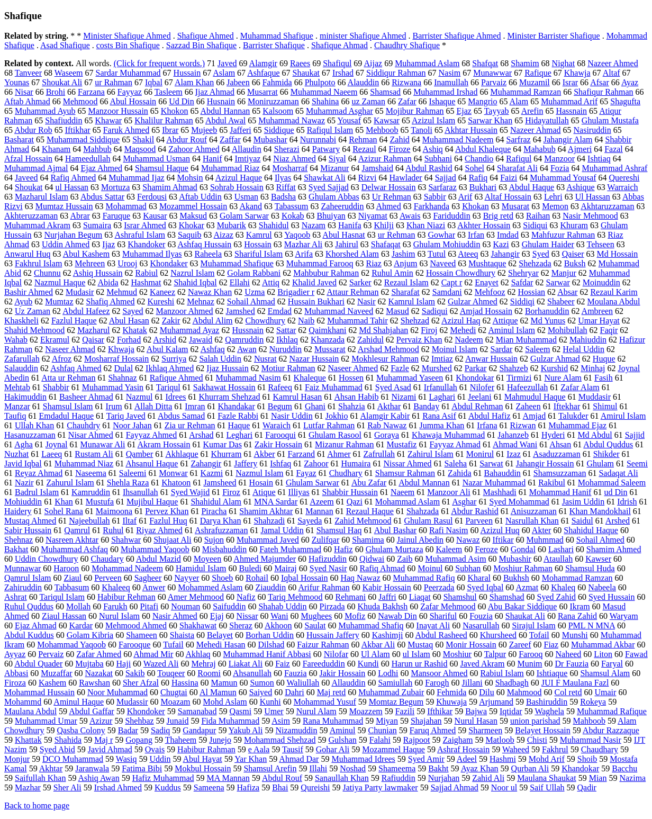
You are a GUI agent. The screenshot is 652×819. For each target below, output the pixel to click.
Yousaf (349, 120)
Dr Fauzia (572, 663)
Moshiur (457, 654)
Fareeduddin (324, 663)
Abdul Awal (225, 120)
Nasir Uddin (292, 415)
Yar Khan (250, 758)
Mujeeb (204, 129)
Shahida (68, 739)
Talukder (573, 415)
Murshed (437, 368)
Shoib (587, 758)
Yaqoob (297, 234)
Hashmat (146, 282)
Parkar (476, 368)
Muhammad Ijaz (136, 177)
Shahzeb (513, 368)
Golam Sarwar (244, 215)
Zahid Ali (488, 777)
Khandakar (236, 406)
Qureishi (315, 787)
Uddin (159, 758)
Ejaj (217, 615)
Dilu (486, 692)
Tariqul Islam (62, 596)
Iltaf (130, 520)
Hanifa (349, 225)
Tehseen (600, 244)
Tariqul (168, 387)
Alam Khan (194, 82)
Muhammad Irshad (445, 91)
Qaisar (93, 339)
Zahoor (316, 463)
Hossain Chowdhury (460, 272)
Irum (114, 406)
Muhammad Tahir (357, 320)
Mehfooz (490, 291)
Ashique (580, 187)
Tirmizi (518, 377)
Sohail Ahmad (251, 301)
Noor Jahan (132, 425)
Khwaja (121, 349)
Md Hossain (617, 253)
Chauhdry (83, 425)
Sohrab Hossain (237, 187)
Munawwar (492, 72)
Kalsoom (277, 110)
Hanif (212, 158)
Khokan (475, 206)
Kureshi (161, 301)
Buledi (250, 568)
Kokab (293, 215)
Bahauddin (502, 473)
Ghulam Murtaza (394, 549)
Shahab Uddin (282, 606)
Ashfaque (263, 72)
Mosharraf (290, 168)
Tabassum (292, 206)
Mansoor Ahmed (439, 673)
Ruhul (113, 530)
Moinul (430, 568)
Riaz (373, 263)
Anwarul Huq (27, 253)
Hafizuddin (328, 558)
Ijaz (108, 244)
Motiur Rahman (288, 368)
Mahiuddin (587, 339)
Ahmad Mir (153, 654)
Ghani (315, 406)
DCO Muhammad (72, 758)
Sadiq (160, 730)
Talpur (495, 654)
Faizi (508, 177)
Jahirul (346, 244)
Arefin (532, 110)
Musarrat (262, 91)
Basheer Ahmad (86, 396)
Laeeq (51, 453)
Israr (570, 82)
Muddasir (594, 396)
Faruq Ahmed (433, 730)
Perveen (108, 577)
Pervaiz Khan (419, 339)
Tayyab (496, 110)
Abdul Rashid (428, 168)
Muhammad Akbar (603, 644)
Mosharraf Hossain (116, 358)
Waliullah (302, 682)
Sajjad (445, 177)
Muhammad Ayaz (190, 330)
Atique (264, 492)
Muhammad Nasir (590, 739)
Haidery (18, 511)
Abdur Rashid (474, 511)
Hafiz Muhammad (163, 777)
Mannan (319, 511)
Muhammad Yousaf (563, 177)
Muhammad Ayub (45, 110)
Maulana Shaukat (546, 777)
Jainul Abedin (420, 539)
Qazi (355, 501)
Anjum (405, 263)
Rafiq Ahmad (382, 568)
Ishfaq (280, 463)
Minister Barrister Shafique (554, 35)
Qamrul (77, 530)
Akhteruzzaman (31, 215)
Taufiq (15, 415)
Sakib (134, 673)
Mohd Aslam (225, 701)
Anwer (154, 587)
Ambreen (597, 311)
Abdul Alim (213, 320)
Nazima (632, 777)
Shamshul (460, 596)
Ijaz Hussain (227, 368)
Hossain (257, 244)
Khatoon (176, 482)
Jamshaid (377, 168)
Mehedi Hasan (221, 644)
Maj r (103, 739)
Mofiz (355, 615)
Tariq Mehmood (295, 596)
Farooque (134, 644)
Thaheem (181, 739)
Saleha (456, 463)
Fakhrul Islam (38, 263)
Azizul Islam (433, 120)
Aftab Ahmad (27, 101)
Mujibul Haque (152, 501)
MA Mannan (228, 777)
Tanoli (421, 129)
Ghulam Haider (548, 244)
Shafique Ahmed (205, 35)
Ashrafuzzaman (221, 530)
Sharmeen (485, 730)
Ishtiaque (552, 673)
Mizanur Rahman (344, 444)
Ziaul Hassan (64, 615)
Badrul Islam (37, 492)
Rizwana (406, 82)
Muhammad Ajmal (36, 168)
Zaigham (458, 739)
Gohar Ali (333, 749)
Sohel (474, 168)
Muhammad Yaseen (409, 377)
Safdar (522, 282)
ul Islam (416, 654)
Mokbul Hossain (203, 768)
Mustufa (100, 501)
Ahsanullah (252, 673)
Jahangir (505, 253)
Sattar (286, 330)
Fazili (404, 711)
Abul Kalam (167, 349)
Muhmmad (545, 539)
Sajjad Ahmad (454, 787)
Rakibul (551, 482)
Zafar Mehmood (447, 606)
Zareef (520, 644)
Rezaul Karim (613, 291)
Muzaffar (56, 673)
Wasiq (126, 758)
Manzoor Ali (448, 492)
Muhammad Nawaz (291, 120)
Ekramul (54, 339)
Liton (603, 654)
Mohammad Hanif (560, 492)
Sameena (209, 787)
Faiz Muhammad (334, 387)
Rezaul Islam (406, 282)
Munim (529, 663)
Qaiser (573, 253)
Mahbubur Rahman (326, 272)
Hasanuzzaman (30, 434)
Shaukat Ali (525, 615)
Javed (227, 63)
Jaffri (387, 596)
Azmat (526, 587)
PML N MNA (591, 625)
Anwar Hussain (491, 358)
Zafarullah (22, 358)
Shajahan (426, 720)
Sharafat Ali (517, 168)
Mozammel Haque (393, 749)
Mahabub (539, 149)
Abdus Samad (181, 415)
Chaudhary (599, 749)
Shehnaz (18, 539)
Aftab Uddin (200, 196)
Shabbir (56, 387)
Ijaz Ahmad (214, 91)
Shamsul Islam (68, 406)
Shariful (443, 615)
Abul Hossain (133, 101)
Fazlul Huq (168, 520)
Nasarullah (481, 625)
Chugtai (173, 692)
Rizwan (523, 425)
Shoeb (222, 577)
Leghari (239, 434)
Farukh (115, 606)
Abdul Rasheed (441, 635)
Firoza (15, 682)
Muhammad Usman (156, 158)
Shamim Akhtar (266, 511)
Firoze (400, 149)
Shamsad (385, 91)
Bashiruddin (546, 701)
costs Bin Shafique (128, 45)
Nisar (24, 91)
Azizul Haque (238, 177)
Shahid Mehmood (34, 330)
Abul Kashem (86, 253)
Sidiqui (535, 225)
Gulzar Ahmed (472, 301)
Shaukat (306, 72)
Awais (410, 215)
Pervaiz (51, 654)
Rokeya (593, 701)
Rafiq (478, 177)
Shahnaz (122, 377)
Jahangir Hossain (545, 463)
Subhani (438, 158)
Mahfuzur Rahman (563, 234)
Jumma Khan (441, 425)
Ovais (155, 749)
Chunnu (47, 272)
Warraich (622, 187)
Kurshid (554, 368)
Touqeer (171, 673)
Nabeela (601, 587)
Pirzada (332, 606)
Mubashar (270, 139)
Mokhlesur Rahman (385, 358)
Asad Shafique (65, 45)
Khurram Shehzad (229, 396)
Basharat (19, 139)
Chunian (382, 730)
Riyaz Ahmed (159, 530)
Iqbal (153, 82)
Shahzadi (269, 520)
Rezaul (364, 149)
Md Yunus (548, 320)
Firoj (429, 330)
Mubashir (515, 558)
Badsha (283, 196)
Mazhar (28, 787)
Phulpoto (320, 82)
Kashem (52, 682)
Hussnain (248, 330)
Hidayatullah (547, 120)
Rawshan (94, 682)
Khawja (577, 72)
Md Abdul (594, 434)
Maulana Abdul (30, 711)
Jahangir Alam (568, 139)
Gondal (523, 549)
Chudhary (346, 473)
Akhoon (278, 625)
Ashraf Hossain (463, 749)
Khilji (384, 225)
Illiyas (299, 492)
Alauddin (363, 82)
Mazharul (93, 330)
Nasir (366, 301)
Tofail (539, 635)
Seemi (637, 463)
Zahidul (370, 339)
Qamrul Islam (27, 577)
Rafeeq (280, 387)
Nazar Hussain (314, 358)
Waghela (549, 711)
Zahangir (206, 463)
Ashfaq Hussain (205, 244)
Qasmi (240, 711)
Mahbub (97, 149)
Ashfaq (213, 349)
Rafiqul (518, 158)
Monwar (173, 473)
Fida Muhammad (230, 720)
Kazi (501, 244)
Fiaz (551, 644)
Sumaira (97, 225)
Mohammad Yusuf (325, 701)
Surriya (173, 358)
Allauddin (348, 682)
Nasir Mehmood (590, 215)
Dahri (294, 692)
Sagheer (148, 577)
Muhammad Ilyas (152, 253)
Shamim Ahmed (613, 549)
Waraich (276, 425)
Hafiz (343, 549)
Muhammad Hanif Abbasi (267, 654)
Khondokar (475, 377)
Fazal (613, 149)
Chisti (537, 739)
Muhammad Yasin (112, 387)
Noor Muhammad (117, 692)
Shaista (182, 635)
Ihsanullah (140, 492)
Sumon (262, 682)
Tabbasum (72, 587)
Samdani (447, 291)
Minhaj (593, 368)
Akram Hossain (164, 444)
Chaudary (107, 558)
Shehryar (523, 272)
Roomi (209, 673)
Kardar (81, 625)
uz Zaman (368, 101)
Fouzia (481, 615)
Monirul (480, 453)
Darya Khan (220, 520)
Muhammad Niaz (84, 463)
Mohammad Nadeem (127, 568)
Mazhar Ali (303, 244)
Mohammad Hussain (39, 692)
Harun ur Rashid (420, 663)
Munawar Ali (102, 444)
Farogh (437, 682)
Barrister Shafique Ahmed (456, 35)
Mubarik (231, 225)
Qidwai (371, 558)
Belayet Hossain (542, 730)
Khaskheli (21, 320)
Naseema (90, 473)
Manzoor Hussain (118, 110)
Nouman (185, 606)
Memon (555, 206)
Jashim (403, 253)
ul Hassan (71, 187)
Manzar (17, 406)
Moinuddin (601, 282)
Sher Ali (67, 787)
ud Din (615, 492)
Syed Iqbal (485, 587)
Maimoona (114, 511)
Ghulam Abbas (334, 196)
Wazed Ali (161, 663)
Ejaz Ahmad (36, 625)
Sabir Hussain (27, 530)
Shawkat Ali (325, 177)
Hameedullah (87, 158)
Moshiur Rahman (523, 568)
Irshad (343, 72)
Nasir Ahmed (174, 615)
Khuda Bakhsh (383, 606)
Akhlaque (181, 453)
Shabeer (561, 301)
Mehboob (382, 129)
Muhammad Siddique (83, 139)
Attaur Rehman (352, 291)
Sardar (502, 349)
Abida (107, 282)
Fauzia (295, 673)
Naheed (569, 654)
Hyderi (553, 434)
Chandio (479, 158)
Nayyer (186, 577)
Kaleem (449, 549)
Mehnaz (200, 301)
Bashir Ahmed (28, 291)
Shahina (325, 101)
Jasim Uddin (583, 501)
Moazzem (366, 711)
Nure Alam (563, 377)
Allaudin (246, 149)
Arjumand (496, 701)
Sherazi (287, 149)
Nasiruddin (592, 129)
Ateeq (468, 253)
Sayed (133, 311)
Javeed (26, 177)
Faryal (612, 663)
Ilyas (283, 177)
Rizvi (367, 177)
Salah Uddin (220, 358)
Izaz (513, 453)
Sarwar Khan (490, 120)
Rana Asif (439, 415)
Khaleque (310, 377)
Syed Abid (57, 749)
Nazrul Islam (192, 272)
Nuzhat (16, 453)
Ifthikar (439, 711)
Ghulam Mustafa (610, 120)
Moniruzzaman (273, 101)
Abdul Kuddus (29, 635)
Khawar (108, 120)
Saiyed (261, 692)
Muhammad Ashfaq (74, 549)
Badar (128, 730)
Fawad (636, 654)
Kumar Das (222, 444)
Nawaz (467, 539)
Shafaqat (386, 244)
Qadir (586, 787)
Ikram (579, 606)
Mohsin (190, 177)
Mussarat (330, 349)
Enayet (486, 282)
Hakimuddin (25, 396)
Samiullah (395, 682)
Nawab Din (397, 615)
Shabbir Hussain (350, 492)
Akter (541, 530)
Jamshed (240, 311)
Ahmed (388, 206)
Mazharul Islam (41, 196)
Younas (16, 82)
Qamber (139, 453)
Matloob (499, 739)
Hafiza (248, 787)
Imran (195, 406)
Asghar (464, 501)
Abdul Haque (531, 187)
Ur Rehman (391, 196)
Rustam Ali (94, 453)
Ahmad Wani (515, 444)
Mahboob (589, 720)
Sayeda (309, 520)
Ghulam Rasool (335, 434)
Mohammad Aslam (407, 501)
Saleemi (133, 473)
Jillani (472, 682)
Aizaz (223, 234)
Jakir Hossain (343, 673)
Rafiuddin (398, 777)
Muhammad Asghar (339, 110)
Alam (519, 101)
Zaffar (230, 139)
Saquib (189, 234)
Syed (540, 253)
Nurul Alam (316, 711)
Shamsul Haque (161, 168)
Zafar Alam (579, 387)
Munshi (575, 635)
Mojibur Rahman (415, 110)
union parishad (535, 720)
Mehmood (80, 101)
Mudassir (132, 701)
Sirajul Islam (533, 625)
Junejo (220, 739)
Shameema (396, 768)
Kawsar (387, 120)
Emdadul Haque (66, 415)
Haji (123, 663)
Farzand (301, 453)
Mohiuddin (23, 501)
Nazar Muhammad (494, 482)
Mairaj (285, 568)
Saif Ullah (547, 787)
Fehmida (451, 692)
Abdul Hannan (225, 110)
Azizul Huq (500, 530)
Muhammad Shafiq (370, 625)
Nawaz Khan (210, 291)
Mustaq (420, 644)
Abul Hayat (202, 758)
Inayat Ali (433, 625)
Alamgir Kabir (385, 415)
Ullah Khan (34, 425)
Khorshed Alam (352, 253)
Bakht (438, 768)
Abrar (79, 215)
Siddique (279, 129)
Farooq (530, 654)
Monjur (17, 758)
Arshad (201, 434)
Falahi (380, 739)
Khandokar (580, 768)
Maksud (193, 215)
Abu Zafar (368, 482)
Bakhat (16, 549)
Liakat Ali (245, 663)
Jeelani (479, 396)
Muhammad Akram (37, 225)
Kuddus (168, 787)
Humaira (355, 463)
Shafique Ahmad (339, 45)
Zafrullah (379, 453)
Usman (246, 196)
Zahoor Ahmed (193, 149)
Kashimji (387, 635)
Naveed (443, 263)
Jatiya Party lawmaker (380, 787)
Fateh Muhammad (290, 549)
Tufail (173, 644)
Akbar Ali (378, 644)
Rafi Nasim (448, 530)
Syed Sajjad (329, 187)
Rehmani (351, 596)
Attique (505, 320)
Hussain (187, 72)
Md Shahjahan (383, 330)
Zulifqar (325, 539)
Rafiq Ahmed (73, 177)
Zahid (400, 139)
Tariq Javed (126, 415)
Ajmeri (580, 149)
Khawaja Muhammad (448, 434)
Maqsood (140, 149)
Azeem (321, 501)
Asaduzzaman (557, 453)
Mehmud (121, 291)
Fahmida (277, 82)
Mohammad (126, 206)
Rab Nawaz (386, 425)
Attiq (270, 282)
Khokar (191, 225)
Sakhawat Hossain (224, 387)
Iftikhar (77, 129)
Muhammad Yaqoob (155, 549)
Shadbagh (512, 682)
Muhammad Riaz (230, 168)
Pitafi (149, 606)
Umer (273, 711)
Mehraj (204, 663)
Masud (397, 311)
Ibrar (170, 129)
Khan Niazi (425, 225)
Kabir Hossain (387, 587)
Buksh (575, 263)
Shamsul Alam (605, 673)
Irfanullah (440, 387)
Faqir (609, 330)
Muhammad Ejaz (577, 425)
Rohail (257, 577)
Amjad (534, 415)
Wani (279, 615)
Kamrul (259, 234)
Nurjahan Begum (73, 234)
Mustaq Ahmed (30, 520)
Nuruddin (285, 349)
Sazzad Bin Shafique (201, 45)
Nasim (449, 72)
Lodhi (388, 673)
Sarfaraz (442, 187)
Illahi (318, 768)
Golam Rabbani (253, 272)
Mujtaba (89, 663)
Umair (606, 692)
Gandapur (199, 730)
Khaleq (563, 587)
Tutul (437, 253)
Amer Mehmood (196, 596)
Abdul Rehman (477, 406)
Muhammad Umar (46, 720)
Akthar (389, 406)
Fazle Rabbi (238, 415)
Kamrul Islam (411, 301)
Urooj (127, 263)
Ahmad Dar (299, 758)
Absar (567, 291)
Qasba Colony (81, 730)
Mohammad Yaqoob (71, 644)
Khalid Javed (314, 282)
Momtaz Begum (396, 701)
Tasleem (169, 91)
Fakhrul (555, 749)
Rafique (537, 72)
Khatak (135, 330)
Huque (604, 358)
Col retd (568, 692)
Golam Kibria (90, 635)
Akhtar (50, 768)
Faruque (116, 215)
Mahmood (524, 692)
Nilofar (336, 654)
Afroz (61, 358)
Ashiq (433, 149)
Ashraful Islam (139, 234)
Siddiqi (522, 301)
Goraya (386, 434)
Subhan (468, 568)
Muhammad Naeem (324, 91)
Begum (280, 406)
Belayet (220, 635)
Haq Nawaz (360, 577)
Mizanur (334, 168)
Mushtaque (487, 263)
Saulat (314, 625)
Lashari (561, 549)
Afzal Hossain (28, 158)
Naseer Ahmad (70, 349)
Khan (64, 501)
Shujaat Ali (172, 539)
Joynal (57, 444)
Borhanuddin (547, 311)
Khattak (28, 739)
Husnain (221, 101)
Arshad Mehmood (388, 349)
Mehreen (90, 263)
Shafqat (485, 63)
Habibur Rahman (206, 749)
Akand (250, 206)
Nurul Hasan (476, 720)
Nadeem (469, 339)
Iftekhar (567, 406)
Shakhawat (197, 625)
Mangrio (482, 101)
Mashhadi (500, 492)
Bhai (280, 787)
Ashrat (15, 596)
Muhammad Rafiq (424, 577)
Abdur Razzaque (611, 730)
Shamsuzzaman (559, 473)
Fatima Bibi (142, 768)
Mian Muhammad (526, 339)
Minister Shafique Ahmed (126, 35)
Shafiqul (337, 63)
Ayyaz (14, 654)
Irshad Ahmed (118, 787)
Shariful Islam (258, 253)
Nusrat (265, 358)
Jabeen (238, 82)
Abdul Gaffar (91, 711)
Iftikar (503, 539)
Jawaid (200, 339)
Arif (465, 196)
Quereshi (624, 177)
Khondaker (169, 263)
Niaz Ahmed (294, 158)
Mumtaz (59, 301)
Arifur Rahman (323, 587)
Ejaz (464, 110)
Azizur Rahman (385, 158)
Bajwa (476, 711)
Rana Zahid (577, 615)
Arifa (304, 253)
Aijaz (373, 63)
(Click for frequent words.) (159, 63)
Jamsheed (219, 482)
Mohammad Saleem (612, 482)
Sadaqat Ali (618, 473)
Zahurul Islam (70, 482)
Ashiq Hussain (98, 272)
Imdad (508, 234)
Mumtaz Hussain (64, 206)
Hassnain (571, 110)
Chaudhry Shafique (407, 45)
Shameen (141, 635)
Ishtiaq (599, 158)
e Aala (258, 749)
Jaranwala (92, 768)
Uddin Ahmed (65, 244)
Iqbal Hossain (304, 577)
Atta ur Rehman (68, 377)
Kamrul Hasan (297, 396)
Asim (280, 720)
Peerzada (439, 587)
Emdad (280, 311)
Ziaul (73, 577)
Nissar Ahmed (407, 463)
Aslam (224, 72)
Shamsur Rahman (405, 473)
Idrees (175, 396)
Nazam (313, 225)
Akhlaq (198, 654)
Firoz (231, 492)
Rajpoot (416, 739)
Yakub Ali (246, 730)
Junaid (178, 720)
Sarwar (557, 282)
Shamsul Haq (339, 530)
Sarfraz (518, 139)
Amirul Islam (623, 415)
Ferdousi (152, 196)
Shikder (606, 453)
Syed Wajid (190, 492)
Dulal (123, 368)
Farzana (91, 91)
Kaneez (162, 291)
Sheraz (240, 625)
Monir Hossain (471, 644)
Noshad (353, 768)
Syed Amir (426, 758)
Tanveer (28, 72)
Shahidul (274, 225)
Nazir (24, 482)
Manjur (563, 272)
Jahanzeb (513, 434)
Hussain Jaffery (332, 635)
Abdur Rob (33, 129)
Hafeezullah (527, 387)
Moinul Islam (455, 349)
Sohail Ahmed (600, 539)
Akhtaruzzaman (607, 206)
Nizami (403, 396)
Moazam (176, 701)
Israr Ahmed (145, 225)
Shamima (368, 539)
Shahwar (126, 539)
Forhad (129, 339)
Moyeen (207, 558)
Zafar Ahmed (98, 654)
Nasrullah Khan (532, 520)
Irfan (476, 234)
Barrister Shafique (274, 45)
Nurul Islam (119, 615)
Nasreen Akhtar (72, 539)
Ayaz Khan (480, 768)
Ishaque (442, 101)
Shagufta (625, 101)
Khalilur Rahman (163, 120)
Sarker (360, 282)
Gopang (138, 739)
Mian (598, 777)
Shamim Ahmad (169, 187)
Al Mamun (218, 692)
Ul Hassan (592, 196)
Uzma (255, 291)
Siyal (337, 158)
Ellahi (240, 282)
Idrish (627, 501)
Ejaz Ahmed (101, 168)
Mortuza (115, 187)
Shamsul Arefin (269, 768)
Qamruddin (244, 339)
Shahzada (422, 511)
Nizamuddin (296, 730)
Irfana (487, 425)
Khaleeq (116, 587)
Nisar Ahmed (90, 434)
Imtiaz (442, 358)
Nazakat (99, 673)
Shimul (605, 406)
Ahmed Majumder (264, 558)
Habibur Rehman (126, 596)
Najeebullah (89, 520)
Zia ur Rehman (190, 425)
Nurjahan (444, 777)
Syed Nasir (328, 568)
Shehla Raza (128, 482)
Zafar (407, 101)
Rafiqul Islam (330, 129)
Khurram (226, 453)
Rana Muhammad (333, 720)
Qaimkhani (327, 330)
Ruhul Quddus (28, 606)
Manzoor (559, 158)
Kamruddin (90, 492)
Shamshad (507, 596)
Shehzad (415, 320)
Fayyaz (129, 91)
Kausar (155, 215)
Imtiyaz (247, 158)
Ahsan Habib (356, 396)
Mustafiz (402, 444)
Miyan (387, 720)
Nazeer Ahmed (612, 63)
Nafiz (246, 596)
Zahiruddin (23, 587)
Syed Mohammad (519, 501)
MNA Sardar (275, 501)
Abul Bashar (395, 530)
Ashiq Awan (99, 777)
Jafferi (240, 129)
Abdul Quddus (608, 444)
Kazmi (212, 473)
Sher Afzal (141, 682)
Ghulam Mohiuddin (447, 244)
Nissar (247, 615)
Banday (426, 406)
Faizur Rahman (323, 644)
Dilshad (271, 644)
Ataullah (558, 558)
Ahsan (560, 444)
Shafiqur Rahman (603, 91)
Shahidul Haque (591, 530)
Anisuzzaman (534, 511)
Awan (247, 349)
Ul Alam (375, 654)
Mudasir (80, 291)
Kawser (598, 558)
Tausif (292, 749)
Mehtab (17, 387)
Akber (264, 453)
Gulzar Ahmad (555, 358)
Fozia (559, 168)
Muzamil (534, 82)
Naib (306, 320)
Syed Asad (393, 387)
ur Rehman (396, 234)
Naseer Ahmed (353, 368)
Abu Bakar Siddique (522, 606)
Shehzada (535, 263)
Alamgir (263, 63)
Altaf (611, 72)
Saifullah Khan (40, 777)
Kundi (368, 663)
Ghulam (600, 463)
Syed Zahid (556, 596)
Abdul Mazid (158, 558)
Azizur (101, 720)
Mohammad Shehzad (280, 739)
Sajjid (635, 434)
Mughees (316, 615)
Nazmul (139, 396)
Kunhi (270, 701)
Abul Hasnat (343, 234)
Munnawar (22, 568)
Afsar (599, 82)
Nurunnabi (318, 139)
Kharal (479, 577)
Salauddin (21, 368)
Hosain (261, 482)
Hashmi (503, 758)
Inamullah (451, 82)
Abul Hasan (129, 320)
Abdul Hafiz (489, 415)
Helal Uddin (583, 349)
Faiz (282, 663)
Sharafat (405, 291)
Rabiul (146, 272)
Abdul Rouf (282, 777)
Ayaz (629, 82)
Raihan (538, 215)
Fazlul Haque (74, 320)
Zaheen (528, 406)
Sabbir (435, 196)
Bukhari (483, 187)
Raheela (208, 253)
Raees (300, 63)
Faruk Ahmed (126, 129)
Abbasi (16, 673)
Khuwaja (451, 701)
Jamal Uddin (281, 530)
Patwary (326, 149)
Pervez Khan (166, 511)
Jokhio (336, 415)
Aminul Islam (511, 330)
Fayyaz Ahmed (151, 434)
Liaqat (420, 596)
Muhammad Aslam (427, 63)
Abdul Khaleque (483, 149)
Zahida (459, 473)
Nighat (563, 63)
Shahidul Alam (216, 501)
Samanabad (197, 711)
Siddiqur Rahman (395, 72)
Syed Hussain (611, 596)
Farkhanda (432, 206)
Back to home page (36, 805)
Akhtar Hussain (471, 129)
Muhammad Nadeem (458, 139)
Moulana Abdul (613, 301)
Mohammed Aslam (210, 587)
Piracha (214, 511)
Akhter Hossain (483, 225)
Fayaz (306, 473)
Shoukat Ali (62, 82)
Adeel (467, 758)
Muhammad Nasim (248, 377)
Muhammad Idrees (363, 758)
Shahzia (351, 406)
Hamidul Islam (201, 568)
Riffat (286, 187)
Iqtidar (511, 711)
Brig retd (498, 215)
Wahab (16, 339)
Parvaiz (493, 82)
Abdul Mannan (424, 482)
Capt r (452, 282)
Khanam (56, 149)
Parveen (479, 520)
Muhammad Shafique (276, 35)
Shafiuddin (63, 120)
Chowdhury (266, 320)
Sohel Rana (63, 511)
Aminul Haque (78, 701)
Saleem (537, 349)
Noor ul (504, 787)
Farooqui (280, 434)
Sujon (214, 539)
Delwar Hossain (388, 187)
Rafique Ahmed (176, 377)
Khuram (574, 225)
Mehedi (463, 330)
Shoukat (28, 187)
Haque (239, 425)
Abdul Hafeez (86, 311)
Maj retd (331, 692)
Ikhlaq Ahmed (170, 368)
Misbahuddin (224, 549)
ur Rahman (113, 82)
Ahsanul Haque (151, 463)
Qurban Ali (530, 768)
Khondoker (146, 711)
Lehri (553, 196)
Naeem (402, 492)
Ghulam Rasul (428, 520)
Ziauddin (271, 587)
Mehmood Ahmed (136, 625)
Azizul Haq (460, 320)
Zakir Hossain (278, 444)
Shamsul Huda (590, 568)
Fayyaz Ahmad (454, 444)
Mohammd (22, 701)
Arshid (164, 339)
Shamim (525, 63)
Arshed (617, 520)
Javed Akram (482, 663)
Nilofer (482, 387)
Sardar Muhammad (128, 72)
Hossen (351, 377)
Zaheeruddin (342, 206)
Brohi (55, 91)
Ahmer (338, 453)
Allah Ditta (153, 406)
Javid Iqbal (23, 463)
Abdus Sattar (102, 196)
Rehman (363, 139)
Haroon (66, 568)
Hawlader (405, 177)
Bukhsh (516, 577)
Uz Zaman (32, 311)
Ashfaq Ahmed (75, 368)
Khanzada (328, 339)
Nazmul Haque (59, 282)
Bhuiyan (331, 215)
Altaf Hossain (508, 196)
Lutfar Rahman (329, 425)
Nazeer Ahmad (535, 129)
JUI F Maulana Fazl (575, 682)
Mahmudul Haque (535, 396)
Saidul (582, 520)
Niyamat (372, 215)
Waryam (624, 615)
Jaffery (245, 463)
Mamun (224, 682)
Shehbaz (139, 720)
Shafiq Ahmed (110, 301)
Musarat (515, 206)
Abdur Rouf (186, 139)
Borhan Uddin (270, 635)
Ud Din (181, 101)
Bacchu (624, 768)
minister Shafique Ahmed (363, 35)
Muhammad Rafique (612, 711)
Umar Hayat (599, 320)
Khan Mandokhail (600, 511)
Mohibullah (567, 330)
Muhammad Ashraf (614, 168)
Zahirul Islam (431, 453)
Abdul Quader (38, 663)
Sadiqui (435, 311)
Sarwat (491, 463)
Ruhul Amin (392, 272)
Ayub (23, 301)
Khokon (174, 110)
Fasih (603, 377)
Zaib (404, 558)
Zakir (171, 320)
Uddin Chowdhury (46, 558)
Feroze (486, 549)
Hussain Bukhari (316, 301)
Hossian (532, 291)
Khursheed (498, 635)
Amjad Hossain (486, 311)
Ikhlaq (287, 339)
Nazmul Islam (259, 473)
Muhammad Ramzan (525, 91)
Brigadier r (295, 291)
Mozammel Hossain (193, 206)
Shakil (143, 139)
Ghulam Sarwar (312, 482)
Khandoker (146, 244)
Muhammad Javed (268, 539)
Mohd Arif (547, 758)
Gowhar (441, 234)
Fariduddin (451, 215)
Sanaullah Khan (342, 777)
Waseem (69, 72)
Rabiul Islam (502, 673)
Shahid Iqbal (195, 282)
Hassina (184, 682)
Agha (23, 444)
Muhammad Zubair (391, 692)
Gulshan (343, 739)
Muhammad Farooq (320, 263)
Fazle (400, 368)
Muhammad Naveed (338, 311)
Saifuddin (229, 606)
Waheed (515, 749)
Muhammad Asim (455, 558)
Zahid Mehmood (362, 520)
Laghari (442, 396)
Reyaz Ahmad (38, 473)
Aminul (343, 730)
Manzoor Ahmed (184, 311)
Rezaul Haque (370, 511)
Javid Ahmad (110, 749)
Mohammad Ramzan (577, 577)
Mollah (78, 606)
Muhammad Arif (569, 101)
